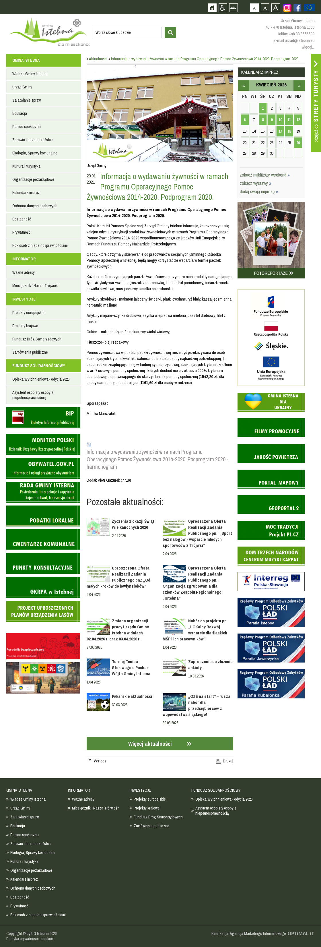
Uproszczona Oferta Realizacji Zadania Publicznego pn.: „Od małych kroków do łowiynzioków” (118, 577)
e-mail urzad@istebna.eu (294, 40)
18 (289, 131)
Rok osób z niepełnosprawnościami (40, 245)
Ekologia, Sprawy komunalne (34, 153)
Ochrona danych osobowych (34, 205)
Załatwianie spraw (26, 100)
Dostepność (21, 219)
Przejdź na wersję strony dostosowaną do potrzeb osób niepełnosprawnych (222, 7)
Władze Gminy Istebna (30, 73)
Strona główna (212, 7)
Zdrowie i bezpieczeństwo (32, 139)
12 (298, 119)
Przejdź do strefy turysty (316, 103)
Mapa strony (233, 7)
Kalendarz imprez (26, 192)
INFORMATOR (24, 259)
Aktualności (98, 58)
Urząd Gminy (22, 87)
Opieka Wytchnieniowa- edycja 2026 (40, 379)
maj (299, 85)
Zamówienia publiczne (30, 352)
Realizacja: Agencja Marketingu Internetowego (248, 933)
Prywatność (21, 232)
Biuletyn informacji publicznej (43, 417)
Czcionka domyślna (254, 7)
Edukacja (19, 113)
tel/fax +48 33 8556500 (296, 34)
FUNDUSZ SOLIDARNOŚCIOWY (38, 365)
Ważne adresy (23, 272)
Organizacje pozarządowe (33, 179)
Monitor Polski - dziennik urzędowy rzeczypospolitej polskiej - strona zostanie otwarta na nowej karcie (43, 444)
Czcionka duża (275, 7)
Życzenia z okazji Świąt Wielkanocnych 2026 (133, 524)
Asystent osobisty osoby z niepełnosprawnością (32, 395)
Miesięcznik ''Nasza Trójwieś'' (35, 285)
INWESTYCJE (24, 299)
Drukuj (228, 761)
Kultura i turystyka (26, 166)
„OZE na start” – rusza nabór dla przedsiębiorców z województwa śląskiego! (196, 705)
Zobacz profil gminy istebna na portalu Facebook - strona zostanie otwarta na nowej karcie (297, 7)
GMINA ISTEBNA (26, 60)
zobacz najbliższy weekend (265, 174)
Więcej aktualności (150, 743)
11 (289, 119)
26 (298, 142)
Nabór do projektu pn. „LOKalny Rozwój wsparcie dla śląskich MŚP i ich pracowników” (195, 630)
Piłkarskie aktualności (132, 696)
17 (280, 131)
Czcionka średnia (265, 7)
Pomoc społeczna (26, 126)
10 (280, 119)
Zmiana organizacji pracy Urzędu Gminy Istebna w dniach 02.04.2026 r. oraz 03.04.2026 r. (118, 630)
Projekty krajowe (25, 325)
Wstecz (100, 761)
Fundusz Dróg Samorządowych (36, 339)
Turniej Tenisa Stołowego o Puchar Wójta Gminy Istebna (131, 668)
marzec (243, 85)
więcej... (308, 47)
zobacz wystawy (256, 183)
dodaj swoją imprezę (259, 191)
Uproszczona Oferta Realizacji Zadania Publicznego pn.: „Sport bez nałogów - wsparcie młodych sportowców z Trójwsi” (197, 533)
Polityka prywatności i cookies (30, 938)
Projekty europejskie (28, 312)
